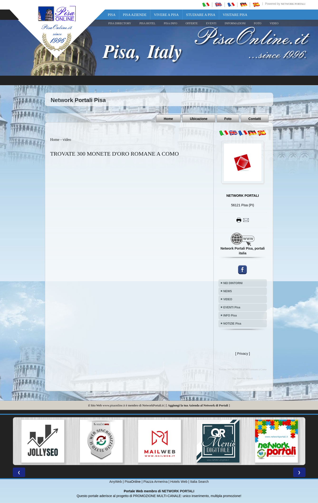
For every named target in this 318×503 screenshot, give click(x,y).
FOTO (257, 23)
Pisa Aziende (135, 15)
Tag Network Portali (242, 378)
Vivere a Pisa (166, 15)
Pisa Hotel (148, 23)
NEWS (227, 291)
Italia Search (199, 481)
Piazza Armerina (155, 481)
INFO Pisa (230, 315)
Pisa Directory (119, 23)
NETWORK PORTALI (178, 491)
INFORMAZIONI (235, 23)
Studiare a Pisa (200, 15)
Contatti (254, 119)
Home (168, 119)
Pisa (112, 15)
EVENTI (211, 23)
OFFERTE (192, 23)
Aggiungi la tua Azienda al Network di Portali (198, 405)
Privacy (242, 353)
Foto (227, 119)
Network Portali (293, 3)
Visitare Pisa (235, 15)
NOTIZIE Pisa (232, 323)
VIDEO (274, 23)
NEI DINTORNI (233, 283)
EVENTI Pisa (231, 307)
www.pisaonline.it (114, 405)
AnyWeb (115, 481)
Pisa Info (170, 23)
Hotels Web (179, 481)
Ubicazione (198, 119)
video (67, 140)
